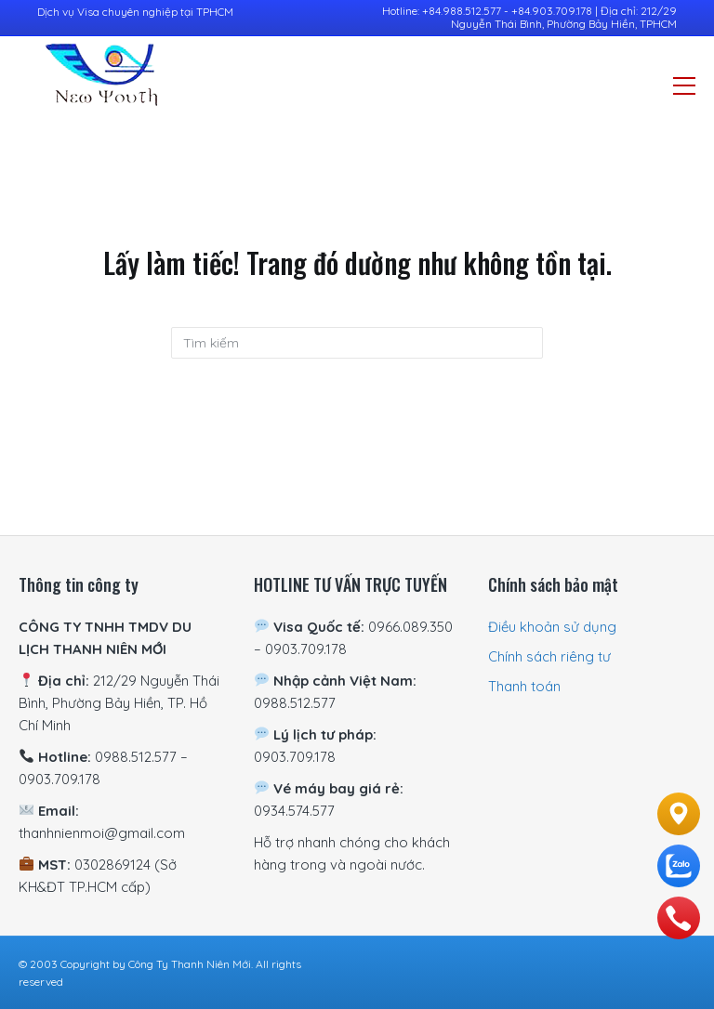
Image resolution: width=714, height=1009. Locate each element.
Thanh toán (524, 686)
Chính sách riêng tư (549, 656)
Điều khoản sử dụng (552, 627)
